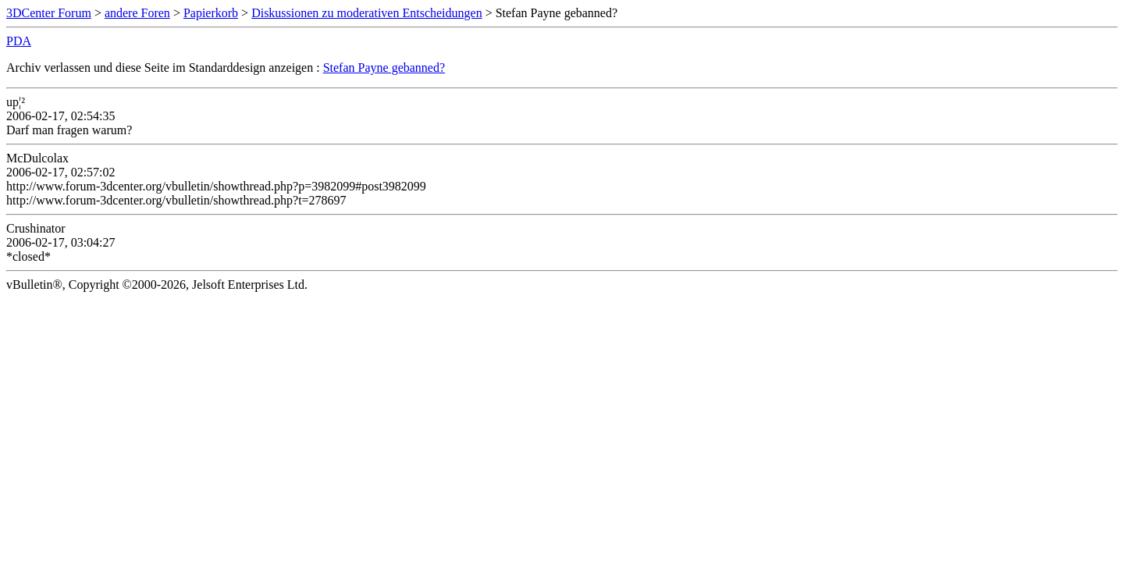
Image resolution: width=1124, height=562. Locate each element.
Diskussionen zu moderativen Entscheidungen (366, 13)
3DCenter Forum (48, 13)
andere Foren (137, 13)
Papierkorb (210, 13)
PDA (18, 41)
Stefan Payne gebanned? (384, 67)
